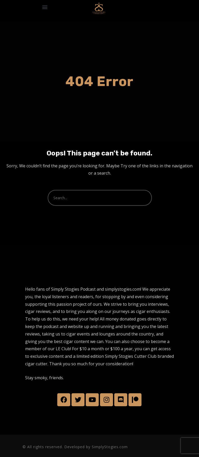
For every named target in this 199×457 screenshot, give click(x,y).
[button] (44, 7)
